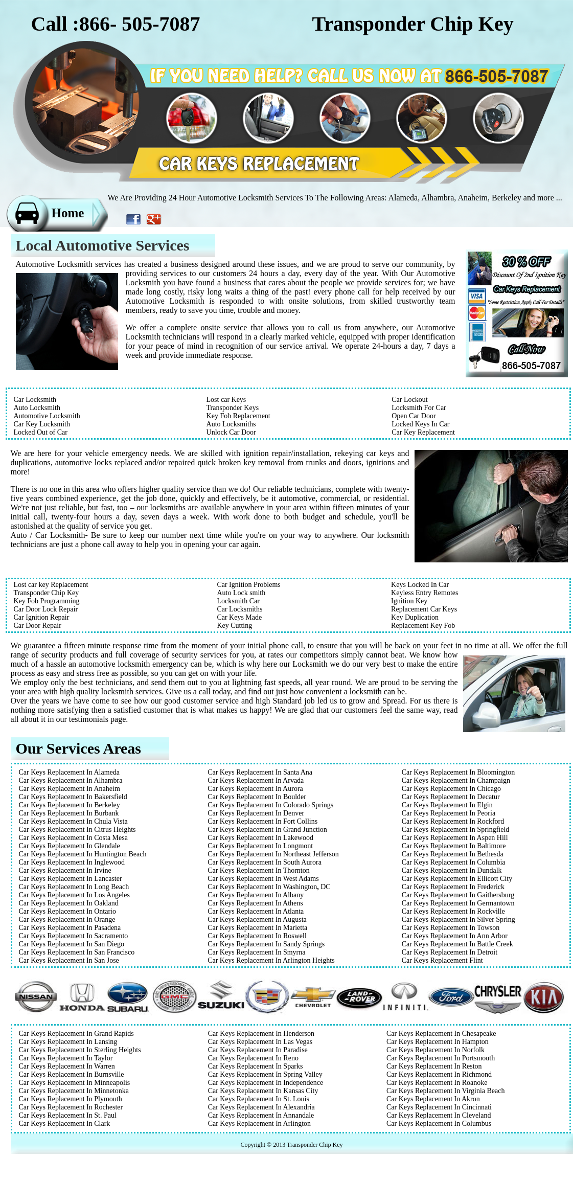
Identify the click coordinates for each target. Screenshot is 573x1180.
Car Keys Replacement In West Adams (263, 878)
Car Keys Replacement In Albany (256, 895)
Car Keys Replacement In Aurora (255, 788)
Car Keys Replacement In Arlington (259, 1123)
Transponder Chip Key (46, 593)
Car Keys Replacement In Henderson (261, 1033)
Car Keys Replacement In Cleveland (438, 1115)
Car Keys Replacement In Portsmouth (440, 1058)
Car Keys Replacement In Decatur (451, 797)
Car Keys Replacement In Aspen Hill (455, 838)
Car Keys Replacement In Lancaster (70, 878)
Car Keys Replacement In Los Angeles (74, 895)
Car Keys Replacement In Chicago (451, 788)
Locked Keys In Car (420, 424)
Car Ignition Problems (248, 584)
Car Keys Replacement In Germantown (458, 903)
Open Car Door (414, 416)
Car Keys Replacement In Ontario (68, 911)
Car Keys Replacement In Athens (255, 903)
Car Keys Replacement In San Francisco (77, 952)
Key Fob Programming (47, 601)
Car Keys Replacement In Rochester (71, 1107)
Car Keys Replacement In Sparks (255, 1066)
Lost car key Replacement (51, 584)
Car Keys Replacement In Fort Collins (262, 821)
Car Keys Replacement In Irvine (65, 870)
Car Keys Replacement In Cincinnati (439, 1107)
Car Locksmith (35, 399)
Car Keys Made (239, 617)
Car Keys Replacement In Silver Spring (458, 919)
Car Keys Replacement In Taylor (66, 1058)
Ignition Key (409, 601)
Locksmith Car (238, 601)
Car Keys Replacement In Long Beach (74, 887)
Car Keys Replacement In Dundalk (452, 870)
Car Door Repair (37, 625)
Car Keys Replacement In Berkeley (69, 805)
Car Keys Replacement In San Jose (69, 960)
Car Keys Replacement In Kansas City (263, 1091)
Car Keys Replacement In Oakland (69, 903)
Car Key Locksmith (42, 424)
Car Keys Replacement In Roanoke (437, 1082)
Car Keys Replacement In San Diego (71, 944)
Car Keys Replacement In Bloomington (458, 772)
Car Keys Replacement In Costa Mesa (73, 838)
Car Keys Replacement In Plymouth (70, 1099)
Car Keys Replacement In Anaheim (69, 788)
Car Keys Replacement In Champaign (456, 780)
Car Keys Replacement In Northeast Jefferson (273, 854)
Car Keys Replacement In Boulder (257, 797)
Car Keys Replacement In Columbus (438, 1123)
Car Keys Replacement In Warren (67, 1066)
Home (68, 213)
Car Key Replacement (423, 432)
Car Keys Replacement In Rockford (453, 821)
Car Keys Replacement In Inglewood (72, 862)
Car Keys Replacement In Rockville (453, 911)
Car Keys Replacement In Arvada (256, 780)
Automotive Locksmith (47, 416)
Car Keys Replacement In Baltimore (454, 846)
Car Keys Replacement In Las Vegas (260, 1042)
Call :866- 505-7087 (115, 23)
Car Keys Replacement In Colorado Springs (270, 805)
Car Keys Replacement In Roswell (257, 936)
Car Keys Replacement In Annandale (261, 1115)
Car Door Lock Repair (46, 609)
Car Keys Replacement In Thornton (259, 870)
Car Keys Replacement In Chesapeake (441, 1033)
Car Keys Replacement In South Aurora (265, 862)
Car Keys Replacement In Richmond (439, 1074)
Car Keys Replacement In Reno (253, 1058)
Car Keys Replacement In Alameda (69, 772)
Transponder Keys (233, 408)
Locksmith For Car (419, 408)
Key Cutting (234, 625)
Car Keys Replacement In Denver (256, 813)
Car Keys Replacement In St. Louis (258, 1099)
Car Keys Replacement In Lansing (68, 1042)
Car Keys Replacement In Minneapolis (74, 1082)
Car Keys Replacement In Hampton (437, 1042)
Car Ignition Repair (42, 617)
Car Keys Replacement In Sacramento (73, 936)
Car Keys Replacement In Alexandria (261, 1107)
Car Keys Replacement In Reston (434, 1066)
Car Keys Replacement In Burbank (69, 813)
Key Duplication (415, 617)
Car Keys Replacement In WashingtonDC (269, 887)
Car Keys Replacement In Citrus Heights (77, 829)
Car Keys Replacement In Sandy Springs (266, 944)
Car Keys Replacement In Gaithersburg (458, 895)
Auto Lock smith (241, 593)
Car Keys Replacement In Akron (433, 1099)
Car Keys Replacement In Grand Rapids (76, 1033)
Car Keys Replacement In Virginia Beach (445, 1091)
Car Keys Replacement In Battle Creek (457, 944)
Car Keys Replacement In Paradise (258, 1050)
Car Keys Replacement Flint (442, 960)
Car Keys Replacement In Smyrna (256, 952)
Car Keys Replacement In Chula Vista (73, 821)
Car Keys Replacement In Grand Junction (267, 829)
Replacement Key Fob (423, 625)
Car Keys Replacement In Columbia (454, 862)
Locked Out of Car (40, 432)
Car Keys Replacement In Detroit (449, 952)
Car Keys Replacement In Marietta (257, 928)
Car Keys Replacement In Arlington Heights (271, 960)
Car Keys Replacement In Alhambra (71, 780)
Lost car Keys (226, 399)
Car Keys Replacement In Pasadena (70, 928)
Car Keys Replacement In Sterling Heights (80, 1050)
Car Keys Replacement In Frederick (453, 887)
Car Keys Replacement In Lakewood (260, 838)
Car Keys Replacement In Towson (451, 928)
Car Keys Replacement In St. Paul (68, 1115)
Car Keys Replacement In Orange (67, 919)
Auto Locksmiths (231, 424)
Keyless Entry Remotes (424, 593)
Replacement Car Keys (424, 609)
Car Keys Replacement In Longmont (260, 846)
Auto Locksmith (37, 408)
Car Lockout (409, 399)
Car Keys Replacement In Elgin (447, 805)
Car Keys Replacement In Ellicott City (457, 878)
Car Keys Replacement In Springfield (456, 829)
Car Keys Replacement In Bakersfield (73, 797)
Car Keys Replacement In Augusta (257, 919)
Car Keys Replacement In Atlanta (256, 911)
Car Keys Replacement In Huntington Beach (83, 854)
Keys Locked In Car (420, 584)
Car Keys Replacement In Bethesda (452, 854)
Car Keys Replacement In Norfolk (435, 1050)
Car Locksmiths (239, 609)
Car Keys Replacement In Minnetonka (74, 1091)
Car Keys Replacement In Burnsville (71, 1074)
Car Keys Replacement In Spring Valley (265, 1074)
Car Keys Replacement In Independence (265, 1082)
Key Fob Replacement (238, 416)
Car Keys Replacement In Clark (64, 1123)
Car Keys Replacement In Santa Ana (260, 772)
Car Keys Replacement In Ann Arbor (455, 936)
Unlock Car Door (231, 432)
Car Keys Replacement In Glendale (69, 846)
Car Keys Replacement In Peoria (449, 813)
